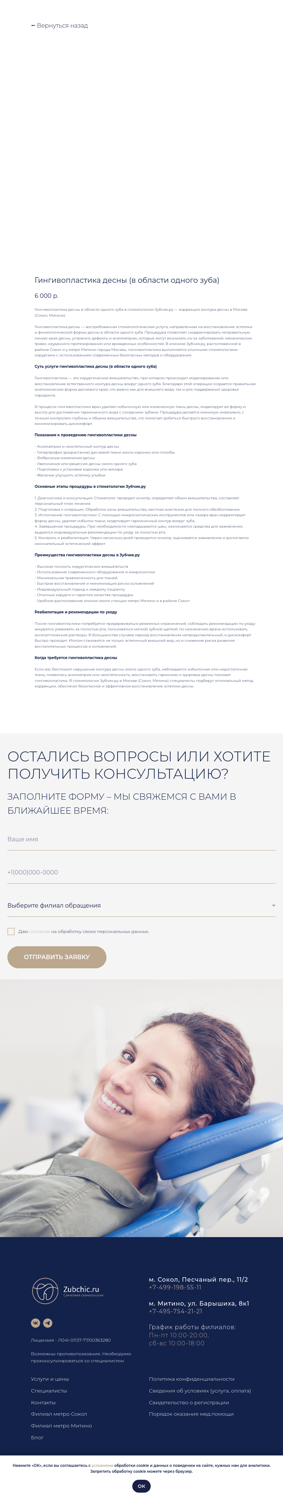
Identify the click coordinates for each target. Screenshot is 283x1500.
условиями (102, 1465)
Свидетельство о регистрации (189, 1402)
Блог (37, 1437)
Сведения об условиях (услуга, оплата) (200, 1390)
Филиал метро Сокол (59, 1414)
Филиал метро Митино (61, 1425)
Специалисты (49, 1390)
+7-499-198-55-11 (175, 1287)
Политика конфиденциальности (192, 1379)
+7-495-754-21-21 (176, 1311)
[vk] (35, 1323)
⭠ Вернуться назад (59, 25)
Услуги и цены (50, 1379)
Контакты (43, 1402)
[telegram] (47, 1323)
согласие (39, 931)
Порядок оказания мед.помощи (191, 1414)
